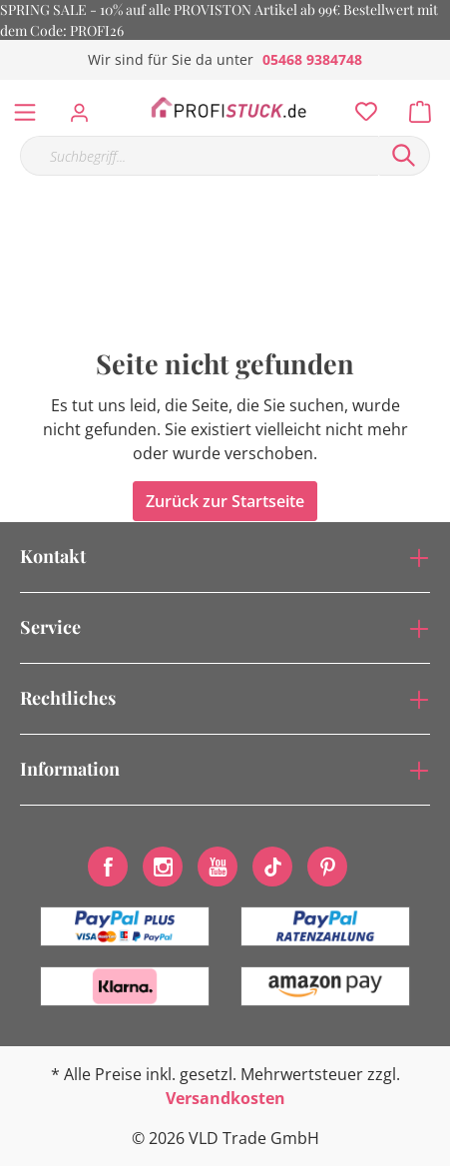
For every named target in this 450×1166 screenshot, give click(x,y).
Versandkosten (225, 1098)
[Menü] (25, 108)
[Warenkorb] (426, 107)
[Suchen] (404, 156)
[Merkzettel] (360, 107)
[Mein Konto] (85, 107)
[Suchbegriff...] (199, 156)
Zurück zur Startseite (225, 501)
